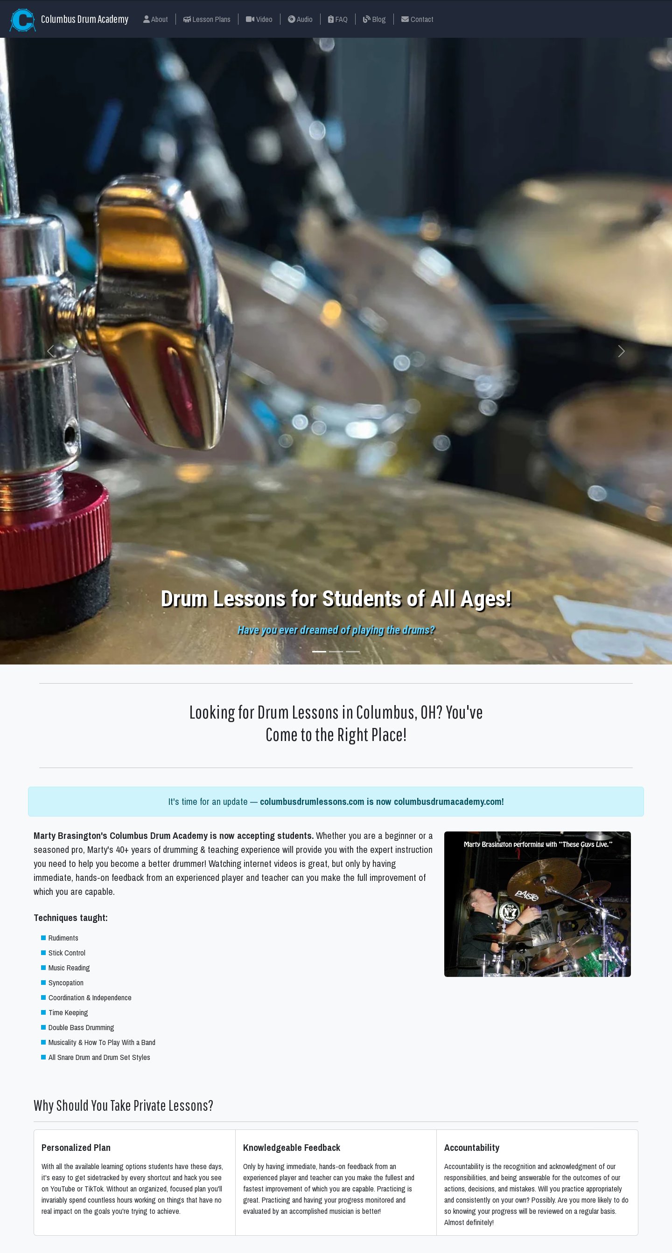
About (155, 19)
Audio (300, 19)
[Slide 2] (336, 651)
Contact (417, 19)
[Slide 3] (353, 651)
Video (259, 19)
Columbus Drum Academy (68, 20)
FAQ (338, 19)
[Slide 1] (319, 651)
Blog (374, 19)
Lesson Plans (207, 19)
